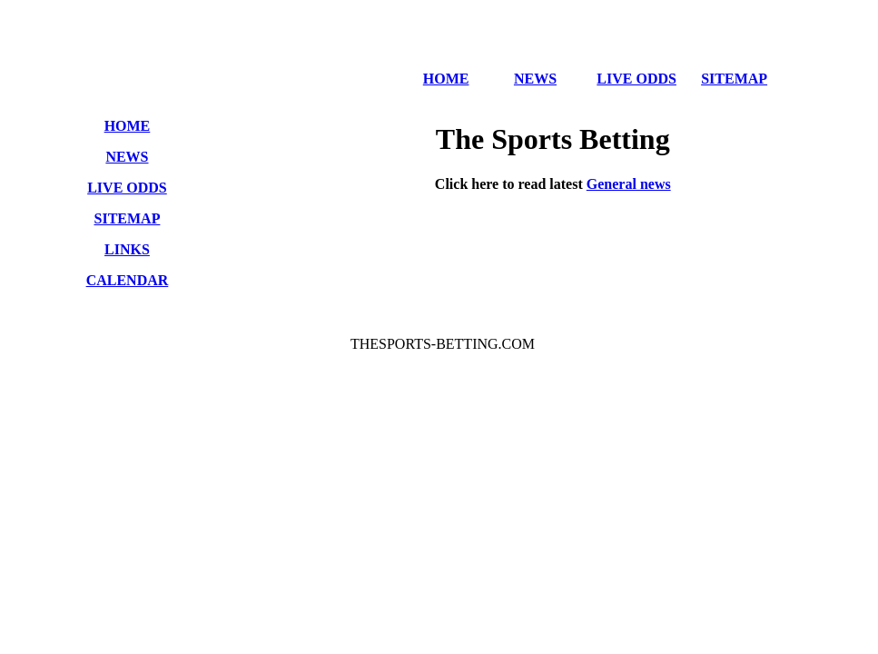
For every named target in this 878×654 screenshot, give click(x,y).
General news (629, 184)
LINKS (127, 249)
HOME (446, 78)
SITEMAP (734, 78)
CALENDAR (127, 280)
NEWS (535, 78)
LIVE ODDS (636, 78)
